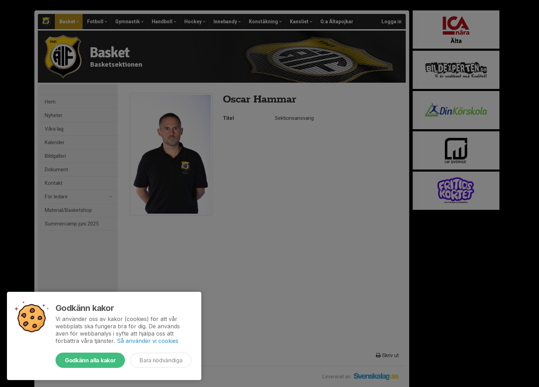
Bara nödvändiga (161, 360)
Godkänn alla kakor (90, 360)
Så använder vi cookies (147, 340)
